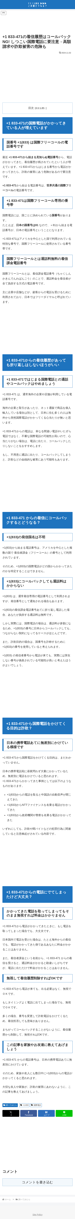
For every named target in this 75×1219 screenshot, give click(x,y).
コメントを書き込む (37, 1182)
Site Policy (37, 1214)
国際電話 (36, 1105)
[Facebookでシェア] (28, 1113)
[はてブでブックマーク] (46, 1113)
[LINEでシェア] (64, 1113)
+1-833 (24, 1105)
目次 (31, 107)
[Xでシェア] (10, 1113)
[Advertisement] (37, 23)
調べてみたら (10, 1105)
